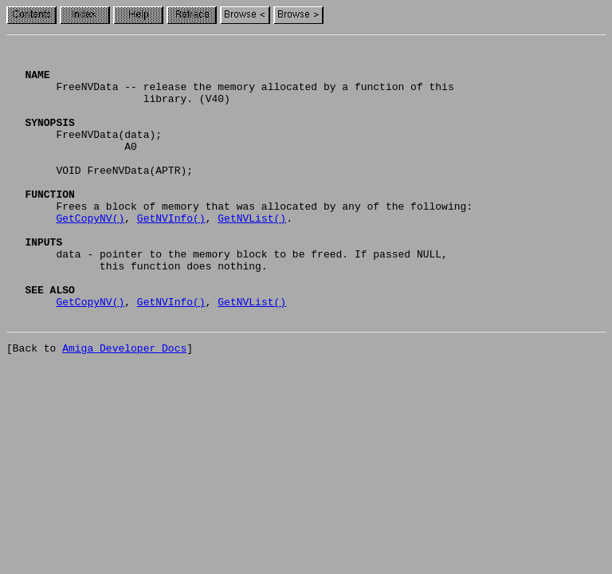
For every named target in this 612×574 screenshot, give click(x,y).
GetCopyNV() (90, 253)
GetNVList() (252, 253)
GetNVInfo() (171, 253)
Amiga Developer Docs (124, 405)
